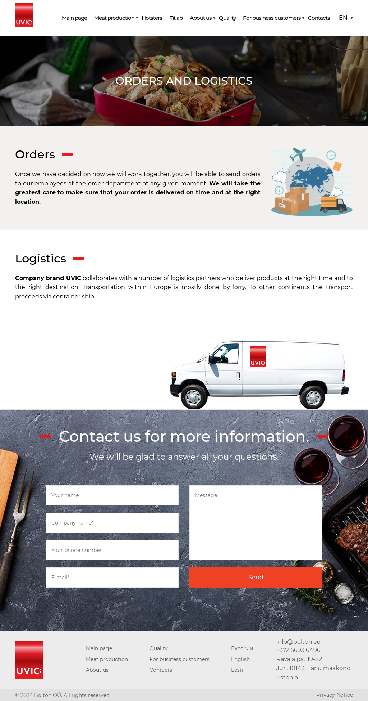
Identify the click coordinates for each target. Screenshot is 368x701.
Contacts (319, 17)
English (240, 659)
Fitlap (176, 17)
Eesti (237, 670)
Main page (74, 17)
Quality (227, 17)
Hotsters (152, 17)
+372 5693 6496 (298, 650)
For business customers (272, 17)
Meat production (114, 17)
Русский (242, 648)
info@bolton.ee (298, 641)
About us (201, 17)
